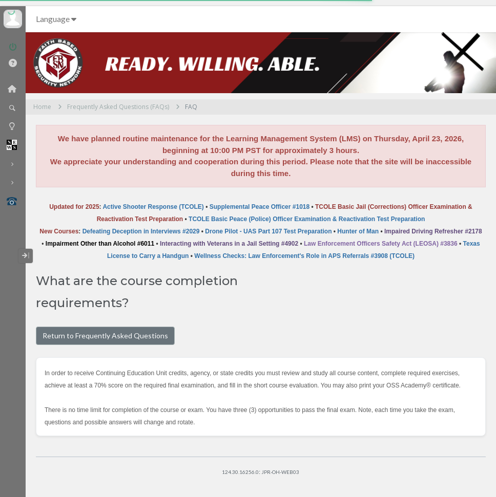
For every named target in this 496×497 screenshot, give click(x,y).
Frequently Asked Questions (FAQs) (118, 106)
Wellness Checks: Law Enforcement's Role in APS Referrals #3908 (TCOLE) (304, 256)
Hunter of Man (358, 231)
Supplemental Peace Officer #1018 (259, 206)
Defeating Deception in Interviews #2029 (141, 231)
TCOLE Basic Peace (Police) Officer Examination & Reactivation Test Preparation (307, 219)
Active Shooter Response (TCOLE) (152, 206)
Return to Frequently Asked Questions (105, 335)
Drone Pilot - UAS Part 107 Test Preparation (268, 231)
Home (42, 106)
